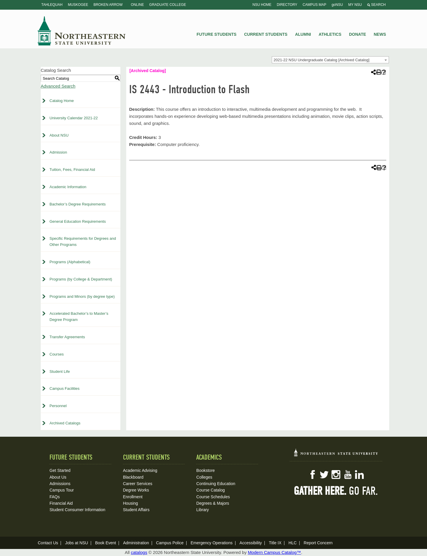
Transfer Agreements (67, 337)
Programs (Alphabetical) (69, 262)
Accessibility (251, 542)
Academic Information (67, 187)
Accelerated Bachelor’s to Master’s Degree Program (78, 316)
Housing (130, 503)
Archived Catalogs (65, 423)
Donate (357, 34)
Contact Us (48, 542)
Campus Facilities (64, 388)
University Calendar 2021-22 (73, 118)
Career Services (137, 483)
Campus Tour (61, 490)
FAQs (54, 496)
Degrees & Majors (212, 503)
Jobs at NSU (76, 542)
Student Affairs (136, 509)
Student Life (59, 371)
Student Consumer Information (77, 509)
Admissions (60, 483)
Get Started (60, 470)
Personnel (58, 406)
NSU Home (261, 5)
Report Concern (318, 542)
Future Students (216, 34)
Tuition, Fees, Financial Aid (72, 169)
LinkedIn (359, 474)
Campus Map (314, 5)
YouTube (347, 474)
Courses (56, 354)
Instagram (336, 474)
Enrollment (133, 496)
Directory (287, 5)
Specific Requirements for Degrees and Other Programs (82, 241)
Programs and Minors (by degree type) (82, 296)
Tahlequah (51, 5)
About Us (57, 477)
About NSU (59, 135)
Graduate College (167, 5)
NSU (82, 30)
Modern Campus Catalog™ (274, 552)
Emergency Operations (212, 542)
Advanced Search (58, 86)
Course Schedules (213, 496)
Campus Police (170, 542)
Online (137, 5)
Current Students (266, 34)
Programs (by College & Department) (80, 279)
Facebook (312, 474)
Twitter (324, 474)
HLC (292, 542)
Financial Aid (61, 503)
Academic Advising (140, 470)
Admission (58, 152)
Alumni (303, 34)
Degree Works (136, 490)
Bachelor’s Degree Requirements (77, 204)
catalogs (139, 552)
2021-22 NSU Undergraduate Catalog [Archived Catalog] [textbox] (321, 60)
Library (202, 509)
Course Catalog (210, 490)
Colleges (204, 477)
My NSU (355, 5)
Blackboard (133, 477)
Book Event (105, 542)
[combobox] (330, 59)
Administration (136, 542)
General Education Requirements (77, 221)
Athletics (330, 34)
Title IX (275, 542)
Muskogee (78, 5)
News (380, 34)
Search (376, 5)
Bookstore (205, 470)
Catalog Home (61, 100)
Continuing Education (215, 483)
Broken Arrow (107, 5)
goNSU (337, 5)
